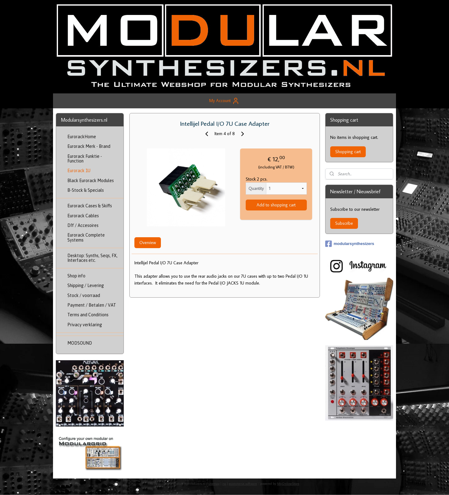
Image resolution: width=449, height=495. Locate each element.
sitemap (214, 483)
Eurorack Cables (83, 215)
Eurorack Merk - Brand (88, 146)
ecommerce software (243, 483)
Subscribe (344, 223)
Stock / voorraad (83, 295)
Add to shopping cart (276, 205)
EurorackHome (81, 136)
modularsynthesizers (349, 244)
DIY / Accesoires (83, 225)
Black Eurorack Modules (90, 180)
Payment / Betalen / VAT (91, 305)
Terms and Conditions (88, 314)
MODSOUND (79, 343)
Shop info (76, 275)
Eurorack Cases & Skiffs (89, 205)
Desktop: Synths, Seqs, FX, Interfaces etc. (92, 258)
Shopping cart (348, 151)
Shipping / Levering (85, 285)
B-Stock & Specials (85, 190)
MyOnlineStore (288, 483)
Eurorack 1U (78, 170)
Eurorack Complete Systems (86, 237)
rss (224, 483)
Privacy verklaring (84, 324)
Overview (147, 242)
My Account (224, 101)
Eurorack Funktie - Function (84, 158)
